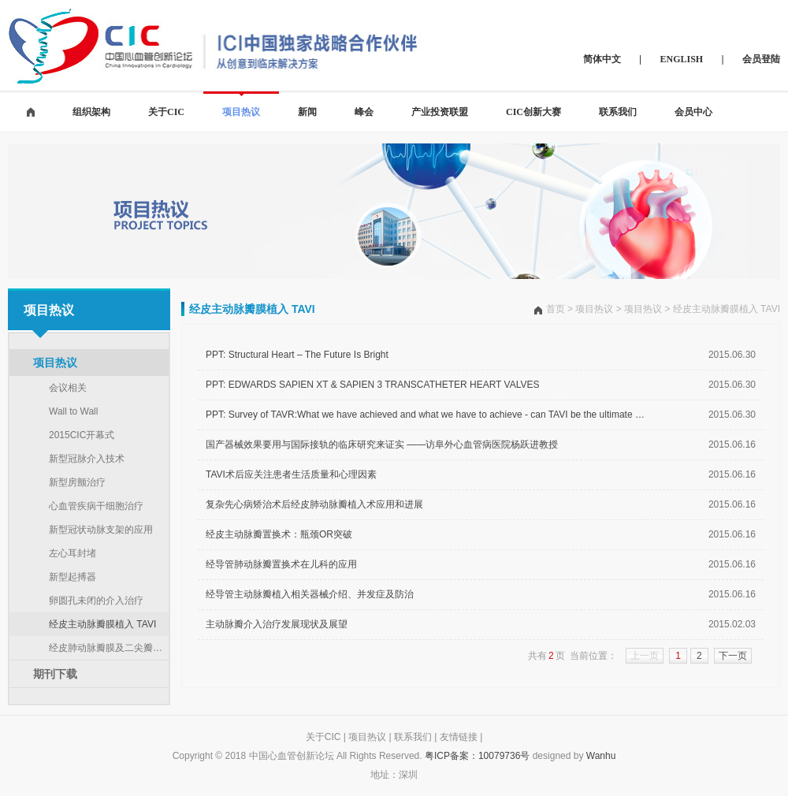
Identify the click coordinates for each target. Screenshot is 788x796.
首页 (555, 308)
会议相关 (68, 387)
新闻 (307, 111)
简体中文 (602, 59)
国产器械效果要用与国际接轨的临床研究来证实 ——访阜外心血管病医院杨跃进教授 (382, 444)
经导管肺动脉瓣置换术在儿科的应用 (281, 564)
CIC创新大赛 (533, 111)
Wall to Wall (73, 411)
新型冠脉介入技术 (87, 458)
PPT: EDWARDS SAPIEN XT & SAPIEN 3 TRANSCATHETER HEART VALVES (372, 384)
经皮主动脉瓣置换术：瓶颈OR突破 (279, 534)
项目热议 (241, 111)
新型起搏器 (72, 576)
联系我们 (618, 111)
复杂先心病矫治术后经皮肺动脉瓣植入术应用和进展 (314, 504)
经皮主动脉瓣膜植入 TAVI (102, 624)
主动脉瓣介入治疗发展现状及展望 (277, 624)
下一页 (733, 655)
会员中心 (693, 111)
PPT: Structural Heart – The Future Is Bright (297, 354)
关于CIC (166, 111)
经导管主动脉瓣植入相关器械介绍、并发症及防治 (310, 594)
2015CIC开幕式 (81, 435)
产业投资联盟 (439, 111)
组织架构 (91, 111)
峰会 (364, 111)
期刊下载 (55, 674)
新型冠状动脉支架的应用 (101, 529)
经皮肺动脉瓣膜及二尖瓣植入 (109, 647)
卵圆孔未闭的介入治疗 (96, 600)
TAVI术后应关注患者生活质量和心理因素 (291, 474)
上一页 (644, 655)
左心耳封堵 (72, 553)
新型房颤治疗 (77, 482)
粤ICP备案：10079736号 (477, 755)
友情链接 (459, 736)
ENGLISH (682, 59)
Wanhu (601, 755)
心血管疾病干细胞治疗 (96, 505)
